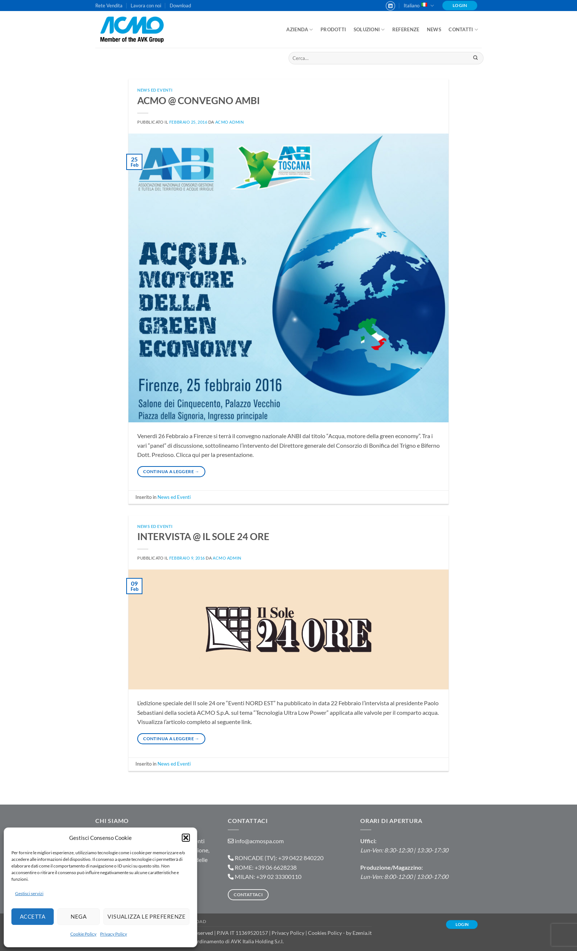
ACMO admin (229, 122)
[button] (186, 837)
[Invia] (475, 58)
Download (180, 5)
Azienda (299, 29)
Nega (78, 916)
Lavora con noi (146, 5)
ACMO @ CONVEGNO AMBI (198, 100)
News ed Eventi (155, 90)
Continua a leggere (171, 471)
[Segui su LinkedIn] (390, 6)
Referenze (405, 29)
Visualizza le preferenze (146, 916)
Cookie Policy (83, 934)
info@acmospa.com (259, 840)
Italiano (419, 5)
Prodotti (333, 29)
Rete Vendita (109, 5)
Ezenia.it (362, 933)
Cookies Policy (325, 933)
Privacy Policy (113, 934)
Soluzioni (369, 29)
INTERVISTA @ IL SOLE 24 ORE (203, 536)
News (434, 29)
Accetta (32, 916)
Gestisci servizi (29, 893)
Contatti (463, 29)
